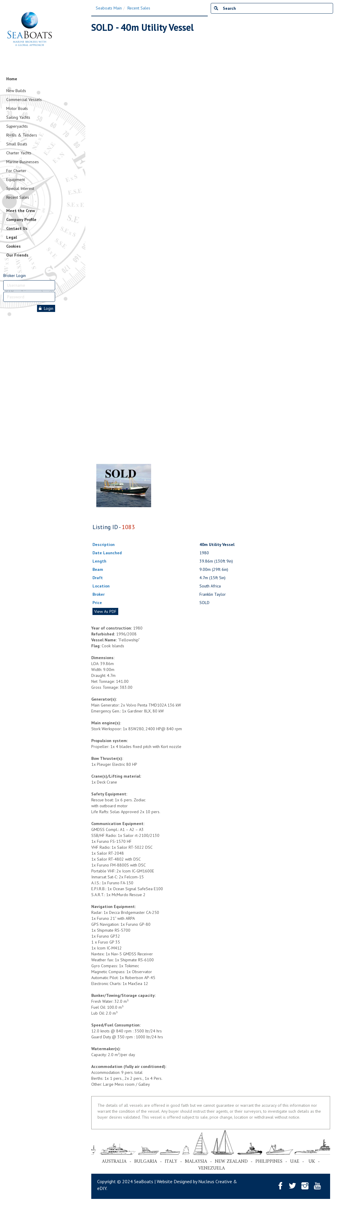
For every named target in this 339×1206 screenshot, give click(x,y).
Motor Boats (17, 108)
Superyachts (17, 126)
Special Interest (20, 188)
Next (321, 239)
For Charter (16, 170)
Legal (11, 237)
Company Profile (21, 219)
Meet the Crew (20, 210)
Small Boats (16, 144)
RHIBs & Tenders (21, 135)
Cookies (13, 246)
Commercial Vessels (24, 99)
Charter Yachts (18, 153)
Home (11, 78)
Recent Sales (17, 197)
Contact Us (17, 228)
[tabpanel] (124, 485)
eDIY (101, 1188)
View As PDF (105, 611)
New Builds (16, 90)
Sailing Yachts (18, 117)
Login (46, 308)
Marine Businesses (22, 161)
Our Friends (17, 255)
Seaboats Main (109, 8)
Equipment (15, 179)
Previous (94, 239)
